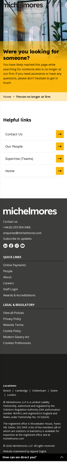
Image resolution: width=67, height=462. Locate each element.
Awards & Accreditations (19, 295)
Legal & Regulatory (18, 305)
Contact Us (34, 134)
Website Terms (13, 325)
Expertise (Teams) (34, 159)
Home (34, 171)
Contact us (10, 222)
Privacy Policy (12, 319)
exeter (54, 390)
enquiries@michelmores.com (22, 233)
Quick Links (12, 257)
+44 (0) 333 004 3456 (17, 227)
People (8, 271)
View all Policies (13, 313)
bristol (7, 390)
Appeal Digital (38, 451)
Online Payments (14, 265)
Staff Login (10, 289)
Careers (8, 283)
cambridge (21, 390)
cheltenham (39, 390)
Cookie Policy (12, 331)
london (11, 395)
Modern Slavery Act (16, 337)
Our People (34, 146)
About (7, 277)
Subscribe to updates (17, 239)
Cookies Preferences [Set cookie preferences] (17, 343)
